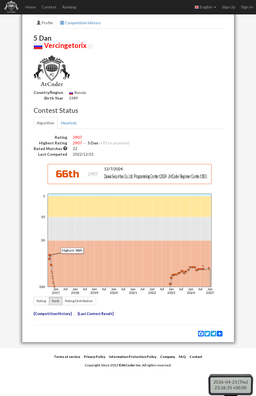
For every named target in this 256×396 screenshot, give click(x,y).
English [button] (205, 7)
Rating (41, 301)
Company (167, 357)
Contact (195, 357)
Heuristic (69, 122)
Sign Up (228, 7)
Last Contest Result (95, 314)
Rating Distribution (79, 301)
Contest (48, 7)
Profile (45, 22)
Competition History (80, 22)
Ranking (69, 7)
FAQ (182, 357)
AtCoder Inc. (131, 365)
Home (30, 7)
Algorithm (45, 122)
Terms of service (67, 357)
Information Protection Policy (132, 357)
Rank (55, 301)
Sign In (247, 7)
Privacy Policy (94, 357)
